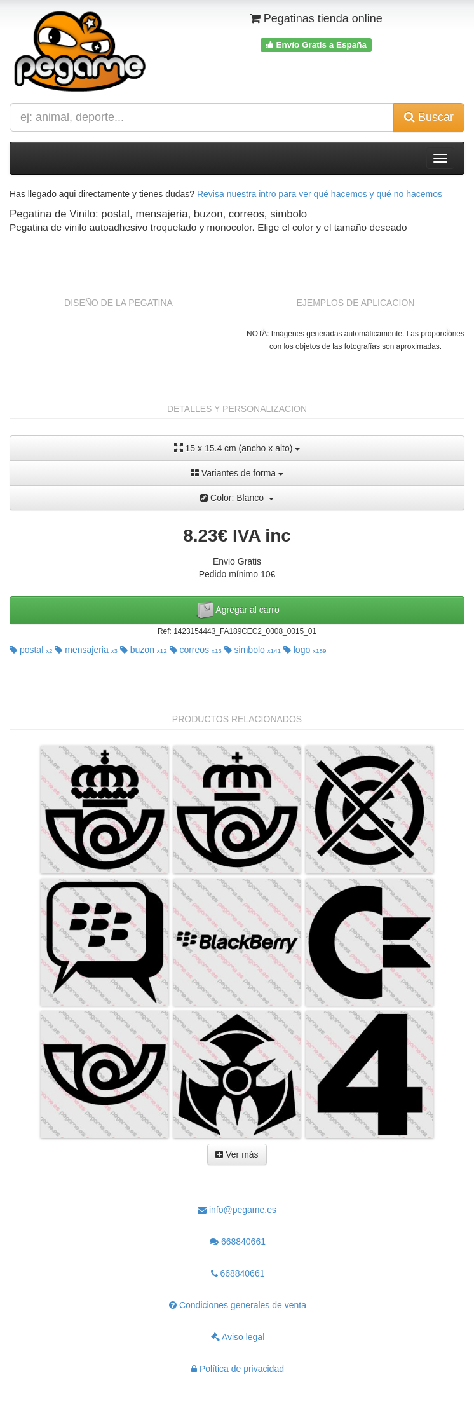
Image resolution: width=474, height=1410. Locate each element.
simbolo (252, 650)
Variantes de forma (237, 473)
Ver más (236, 1154)
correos (196, 650)
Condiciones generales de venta (237, 1305)
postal (31, 650)
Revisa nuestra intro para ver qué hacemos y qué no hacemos (319, 194)
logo (305, 650)
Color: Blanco (237, 498)
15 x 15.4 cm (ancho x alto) (237, 447)
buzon (143, 650)
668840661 (238, 1241)
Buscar (429, 117)
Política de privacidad (237, 1369)
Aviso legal (238, 1337)
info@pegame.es (237, 1210)
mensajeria (86, 650)
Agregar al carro (237, 610)
